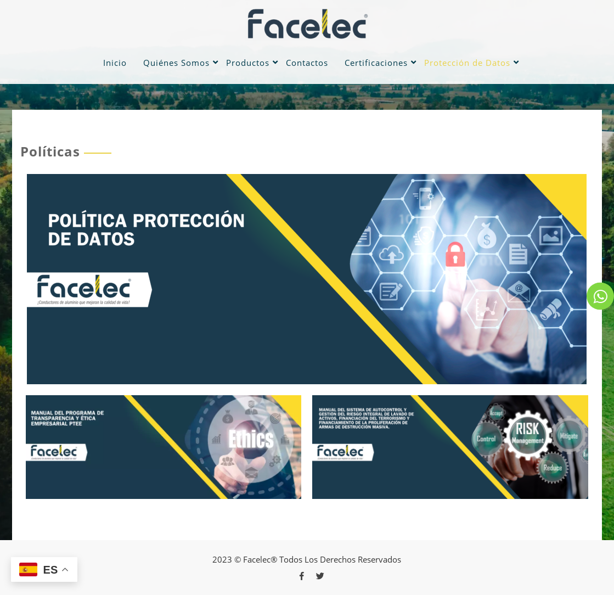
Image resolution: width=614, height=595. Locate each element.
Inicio (115, 62)
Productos (247, 62)
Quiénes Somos (176, 62)
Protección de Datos (467, 62)
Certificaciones (376, 62)
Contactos (307, 62)
